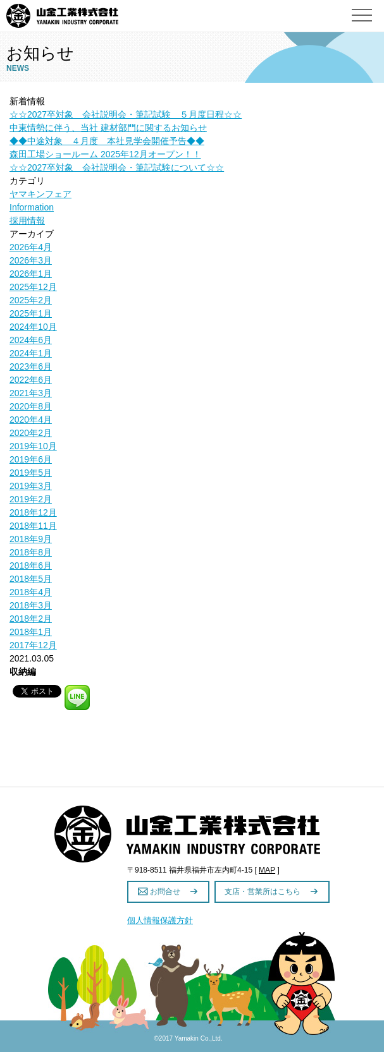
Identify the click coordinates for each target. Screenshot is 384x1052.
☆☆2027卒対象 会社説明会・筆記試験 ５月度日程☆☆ (125, 114)
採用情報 (27, 220)
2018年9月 (30, 539)
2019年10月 (33, 446)
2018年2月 (30, 619)
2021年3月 (30, 393)
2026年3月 (30, 260)
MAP (267, 870)
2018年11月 (33, 526)
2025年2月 (30, 300)
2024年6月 (30, 340)
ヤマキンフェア (40, 194)
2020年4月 (30, 419)
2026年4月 (30, 247)
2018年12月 (33, 512)
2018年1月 (30, 632)
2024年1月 (30, 353)
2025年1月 (30, 313)
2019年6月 (30, 459)
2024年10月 (33, 327)
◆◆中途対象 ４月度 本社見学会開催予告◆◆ (106, 141)
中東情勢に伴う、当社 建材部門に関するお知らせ (108, 128)
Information (31, 207)
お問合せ (166, 891)
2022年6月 (30, 380)
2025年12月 (33, 287)
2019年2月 (30, 499)
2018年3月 (30, 605)
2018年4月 (30, 592)
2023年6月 (30, 366)
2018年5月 (30, 579)
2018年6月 (30, 565)
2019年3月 (30, 486)
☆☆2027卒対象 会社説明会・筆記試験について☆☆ (116, 167)
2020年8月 (30, 406)
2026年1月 (30, 274)
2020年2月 (30, 433)
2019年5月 (30, 473)
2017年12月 (33, 645)
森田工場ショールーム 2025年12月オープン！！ (105, 154)
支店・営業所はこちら (263, 891)
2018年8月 (30, 552)
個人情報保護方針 (160, 920)
